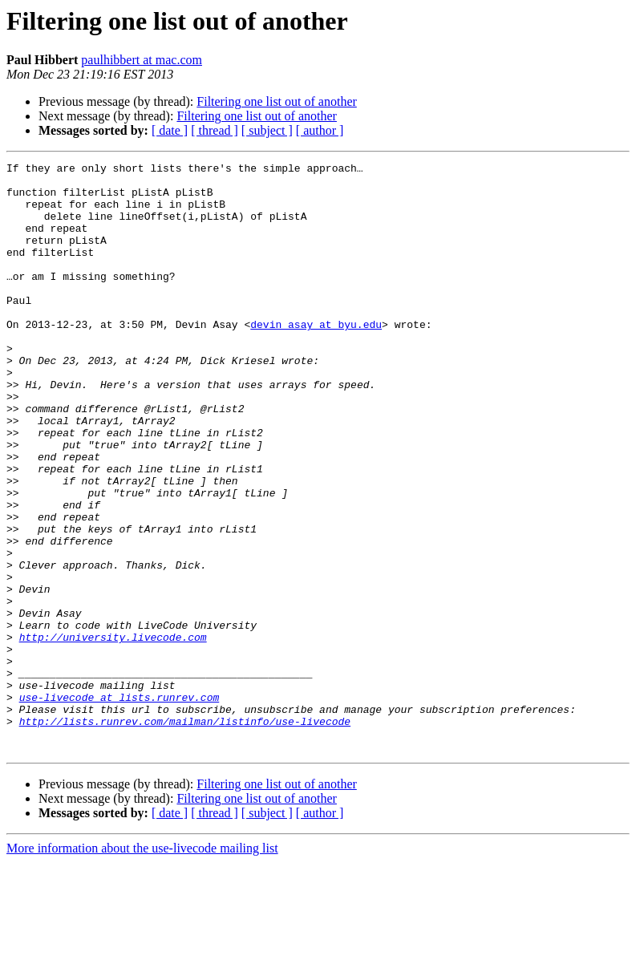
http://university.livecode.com (113, 733)
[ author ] (320, 130)
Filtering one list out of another (276, 101)
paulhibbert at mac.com (141, 60)
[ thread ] (214, 130)
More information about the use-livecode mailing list (142, 966)
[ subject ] (267, 130)
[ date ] (170, 130)
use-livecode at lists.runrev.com (119, 805)
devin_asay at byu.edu (316, 357)
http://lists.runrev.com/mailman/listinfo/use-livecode (184, 834)
